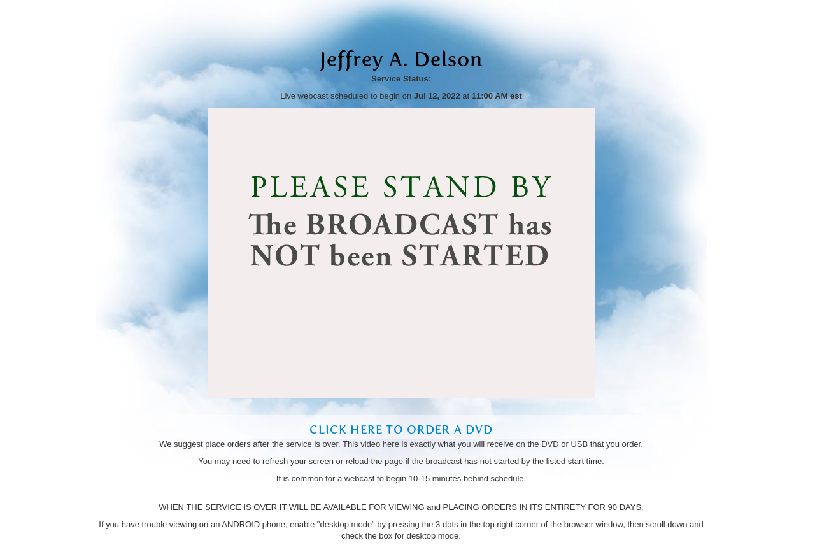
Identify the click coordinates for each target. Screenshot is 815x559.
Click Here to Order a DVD (401, 430)
